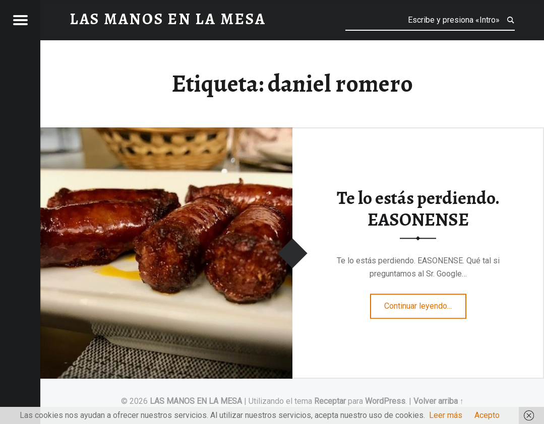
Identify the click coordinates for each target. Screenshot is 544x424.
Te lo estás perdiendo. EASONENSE (418, 209)
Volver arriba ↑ (438, 401)
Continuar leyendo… (425, 303)
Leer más (445, 415)
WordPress (385, 401)
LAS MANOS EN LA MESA (196, 401)
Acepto (487, 415)
